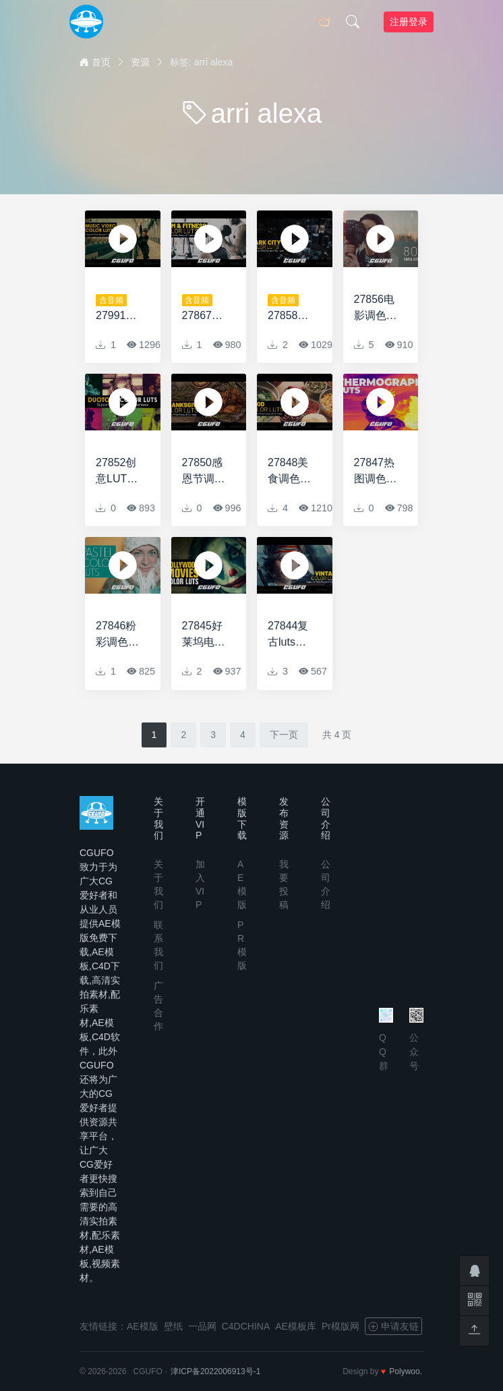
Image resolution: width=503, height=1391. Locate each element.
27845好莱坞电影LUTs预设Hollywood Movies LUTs (205, 635)
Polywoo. (405, 1371)
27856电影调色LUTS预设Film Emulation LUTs (378, 308)
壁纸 (173, 1326)
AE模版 (142, 1326)
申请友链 (393, 1326)
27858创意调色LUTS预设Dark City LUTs (291, 309)
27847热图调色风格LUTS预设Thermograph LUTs (377, 472)
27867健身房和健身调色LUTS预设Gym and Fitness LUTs (203, 309)
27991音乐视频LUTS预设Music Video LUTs (116, 309)
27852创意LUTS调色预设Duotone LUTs (117, 472)
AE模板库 (295, 1326)
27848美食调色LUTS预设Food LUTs (288, 472)
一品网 (202, 1326)
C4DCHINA (246, 1326)
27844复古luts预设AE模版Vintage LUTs (291, 635)
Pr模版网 (340, 1326)
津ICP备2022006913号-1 (215, 1371)
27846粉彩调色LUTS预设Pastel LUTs (116, 635)
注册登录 (408, 21)
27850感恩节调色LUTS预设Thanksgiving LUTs (205, 472)
